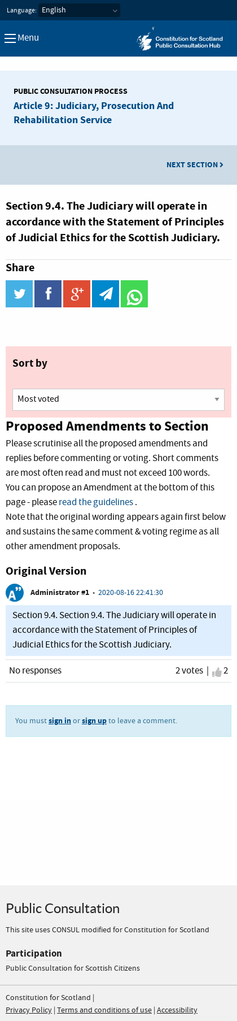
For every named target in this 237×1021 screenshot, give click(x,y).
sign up (94, 720)
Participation (34, 953)
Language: (22, 10)
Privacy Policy (29, 1010)
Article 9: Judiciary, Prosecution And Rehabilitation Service (94, 113)
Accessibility (177, 1010)
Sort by (29, 363)
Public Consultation (63, 908)
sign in (60, 720)
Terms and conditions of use (104, 1010)
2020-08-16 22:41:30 (130, 593)
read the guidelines (96, 502)
